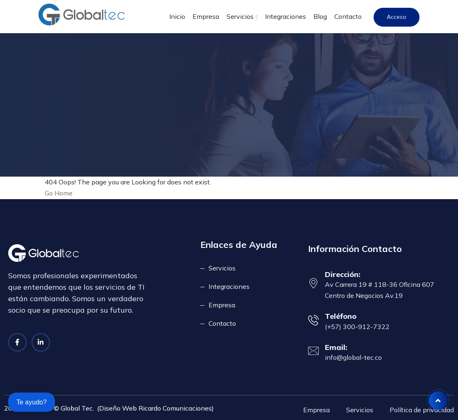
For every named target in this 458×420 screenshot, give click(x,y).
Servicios (240, 16)
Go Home (59, 193)
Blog (320, 16)
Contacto (348, 16)
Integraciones (285, 16)
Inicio (177, 16)
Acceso (396, 16)
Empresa (206, 16)
